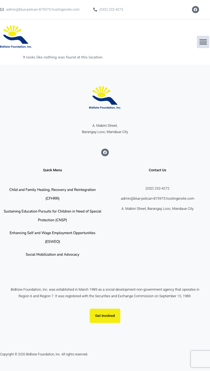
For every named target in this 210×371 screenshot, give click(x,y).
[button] (203, 42)
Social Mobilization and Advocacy (52, 254)
